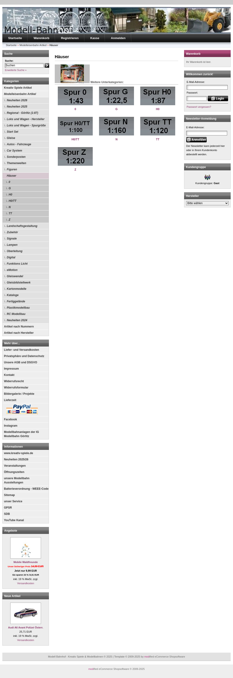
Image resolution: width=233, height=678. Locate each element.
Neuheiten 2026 (17, 100)
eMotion (12, 270)
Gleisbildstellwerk (19, 282)
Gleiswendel (15, 276)
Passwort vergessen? (199, 106)
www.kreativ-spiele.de (18, 453)
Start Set (12, 131)
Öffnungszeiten (14, 472)
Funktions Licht (17, 263)
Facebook (10, 419)
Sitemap (9, 495)
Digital (11, 257)
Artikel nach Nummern (19, 326)
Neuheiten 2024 (17, 320)
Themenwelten (16, 163)
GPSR (8, 507)
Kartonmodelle (16, 288)
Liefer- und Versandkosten (21, 349)
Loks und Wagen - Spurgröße (26, 125)
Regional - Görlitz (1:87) (22, 113)
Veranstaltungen (15, 465)
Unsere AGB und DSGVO (20, 362)
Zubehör (12, 232)
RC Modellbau (16, 314)
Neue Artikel (12, 596)
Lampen (12, 244)
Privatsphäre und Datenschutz (24, 356)
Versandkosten (25, 583)
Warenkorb (41, 38)
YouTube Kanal (14, 520)
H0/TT (12, 200)
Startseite (15, 38)
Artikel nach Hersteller (19, 332)
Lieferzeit (10, 400)
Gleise (11, 138)
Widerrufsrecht (14, 381)
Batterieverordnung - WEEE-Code (26, 488)
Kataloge (13, 295)
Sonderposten (16, 157)
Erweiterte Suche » (16, 70)
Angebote (10, 530)
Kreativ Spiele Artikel (18, 87)
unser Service (13, 501)
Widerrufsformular (16, 387)
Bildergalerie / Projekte (19, 393)
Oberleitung (14, 251)
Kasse (94, 38)
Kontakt (9, 375)
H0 (10, 194)
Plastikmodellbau (18, 307)
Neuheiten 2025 (17, 106)
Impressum (11, 368)
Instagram (10, 425)
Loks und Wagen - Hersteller (26, 119)
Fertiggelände (16, 301)
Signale (12, 238)
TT (10, 213)
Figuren (12, 169)
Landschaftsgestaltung (22, 226)
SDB (7, 514)
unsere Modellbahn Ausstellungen (16, 480)
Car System (14, 150)
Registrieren (70, 38)
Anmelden (118, 38)
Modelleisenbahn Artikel (20, 94)
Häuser (11, 175)
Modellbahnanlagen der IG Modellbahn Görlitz (21, 434)
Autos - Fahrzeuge (19, 144)
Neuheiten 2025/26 (16, 459)
